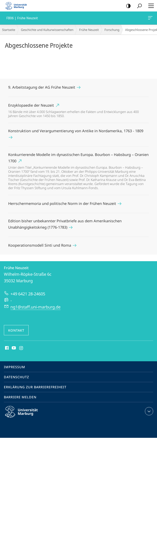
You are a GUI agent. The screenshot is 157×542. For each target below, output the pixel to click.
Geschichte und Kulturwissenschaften (47, 30)
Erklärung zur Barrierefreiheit (35, 387)
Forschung (111, 30)
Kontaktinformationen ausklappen (148, 411)
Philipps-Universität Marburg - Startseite (17, 5)
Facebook (6, 348)
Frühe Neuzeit (89, 30)
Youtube (13, 348)
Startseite (8, 30)
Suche (138, 6)
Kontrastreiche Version (127, 6)
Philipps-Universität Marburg (25, 415)
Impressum (14, 367)
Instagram (21, 348)
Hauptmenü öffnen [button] (150, 5)
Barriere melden (20, 397)
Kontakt (16, 330)
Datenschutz (16, 377)
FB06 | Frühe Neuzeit (150, 18)
